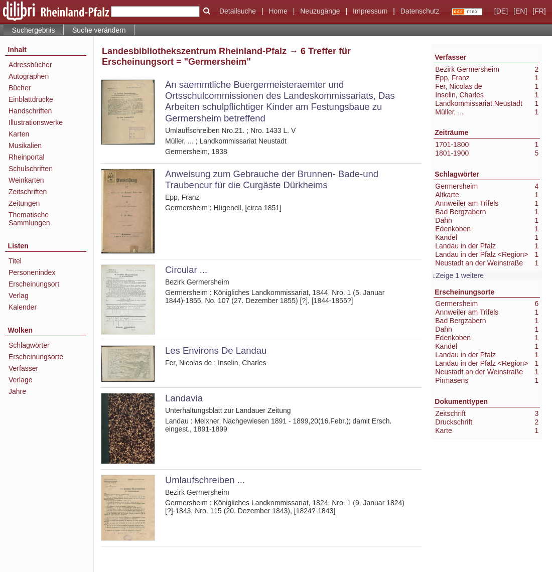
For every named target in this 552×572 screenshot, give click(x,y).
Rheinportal (27, 157)
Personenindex (32, 272)
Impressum (370, 11)
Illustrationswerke (36, 122)
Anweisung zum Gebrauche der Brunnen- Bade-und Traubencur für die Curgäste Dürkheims (271, 179)
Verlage (20, 380)
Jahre (17, 391)
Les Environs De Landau (215, 350)
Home (277, 11)
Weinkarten (26, 180)
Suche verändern (99, 30)
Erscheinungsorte (36, 357)
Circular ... (186, 269)
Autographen (29, 76)
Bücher (20, 88)
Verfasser (23, 368)
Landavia (184, 398)
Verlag (19, 296)
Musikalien (25, 145)
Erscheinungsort (34, 284)
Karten (19, 134)
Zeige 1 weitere (460, 275)
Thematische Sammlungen (29, 219)
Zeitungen (24, 203)
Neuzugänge (320, 11)
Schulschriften (31, 169)
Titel (15, 261)
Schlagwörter (29, 345)
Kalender (23, 307)
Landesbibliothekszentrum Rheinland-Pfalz (194, 51)
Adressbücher (30, 65)
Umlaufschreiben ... (205, 480)
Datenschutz (420, 11)
